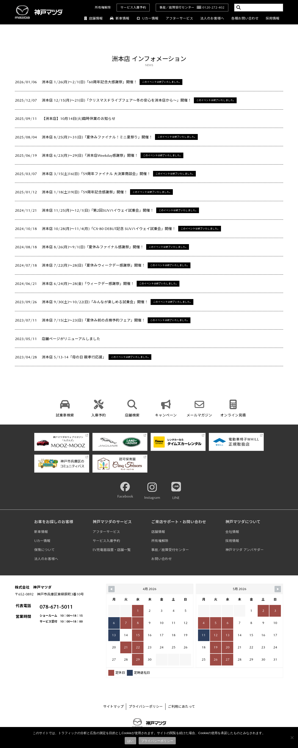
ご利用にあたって (181, 706)
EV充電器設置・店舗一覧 (112, 550)
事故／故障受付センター (170, 550)
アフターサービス (179, 18)
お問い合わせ (161, 559)
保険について (44, 550)
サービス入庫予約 (133, 7)
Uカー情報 (148, 18)
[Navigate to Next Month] (278, 589)
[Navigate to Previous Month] (111, 589)
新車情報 (120, 18)
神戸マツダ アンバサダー (244, 550)
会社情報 (232, 532)
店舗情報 (93, 18)
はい (130, 741)
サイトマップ (113, 706)
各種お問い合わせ (245, 18)
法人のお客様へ (212, 18)
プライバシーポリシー (146, 706)
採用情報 (272, 18)
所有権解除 (103, 7)
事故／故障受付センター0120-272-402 (191, 7)
